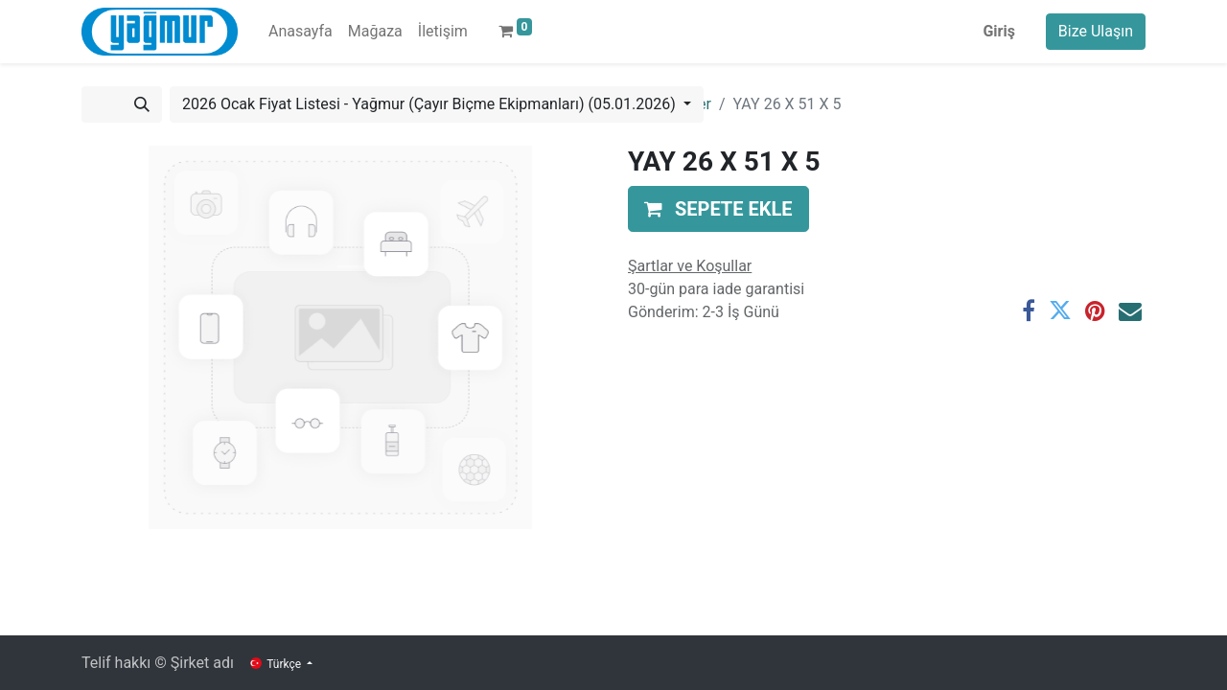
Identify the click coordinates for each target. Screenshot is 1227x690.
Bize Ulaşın (1095, 31)
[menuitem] (300, 31)
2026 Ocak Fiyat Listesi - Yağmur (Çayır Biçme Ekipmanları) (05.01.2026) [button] (431, 104)
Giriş (998, 31)
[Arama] (142, 104)
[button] (718, 209)
